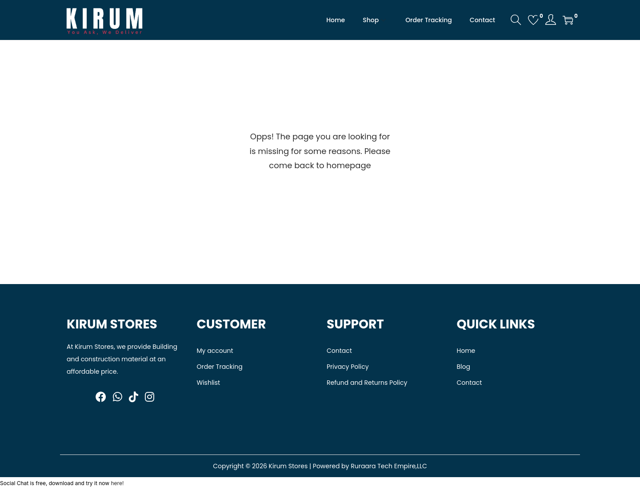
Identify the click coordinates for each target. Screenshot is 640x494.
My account (215, 350)
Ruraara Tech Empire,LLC (389, 466)
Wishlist (208, 382)
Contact (339, 350)
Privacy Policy (348, 366)
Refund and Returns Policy (367, 382)
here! (117, 483)
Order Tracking (220, 366)
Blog (463, 366)
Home (466, 350)
